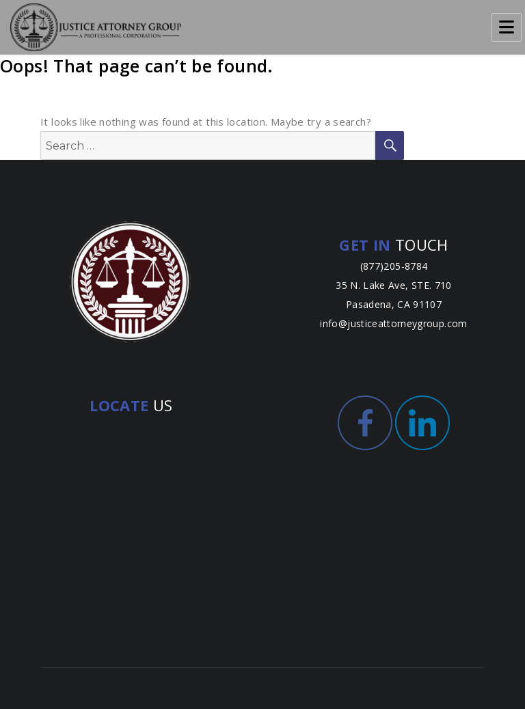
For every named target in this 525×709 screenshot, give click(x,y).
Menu (507, 27)
